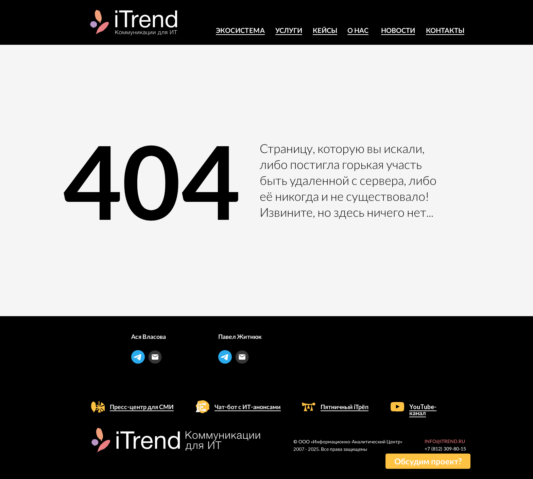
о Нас (357, 30)
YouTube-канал (422, 410)
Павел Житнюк (240, 336)
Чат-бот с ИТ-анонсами (247, 406)
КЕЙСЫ (325, 30)
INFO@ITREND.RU (445, 441)
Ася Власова (148, 336)
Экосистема (240, 30)
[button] (427, 461)
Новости (398, 30)
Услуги (288, 30)
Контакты (445, 30)
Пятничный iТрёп (344, 406)
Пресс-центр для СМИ (142, 406)
